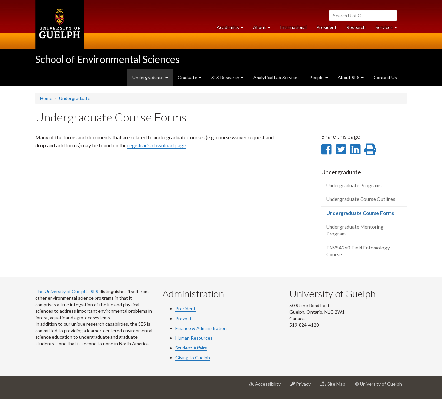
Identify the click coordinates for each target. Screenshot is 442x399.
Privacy (303, 386)
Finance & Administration (201, 328)
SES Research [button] (227, 77)
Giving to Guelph (192, 357)
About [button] (264, 29)
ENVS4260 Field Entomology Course (358, 251)
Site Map (335, 386)
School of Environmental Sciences (107, 59)
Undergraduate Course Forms (366, 214)
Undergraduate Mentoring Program (355, 230)
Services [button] (389, 29)
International (293, 27)
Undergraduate (74, 98)
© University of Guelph (378, 384)
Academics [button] (232, 29)
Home (46, 98)
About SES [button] (351, 77)
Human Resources (194, 338)
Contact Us (385, 77)
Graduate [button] (189, 77)
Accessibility (267, 386)
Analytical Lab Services (276, 77)
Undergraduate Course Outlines (360, 199)
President (327, 27)
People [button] (318, 77)
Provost (183, 318)
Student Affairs (191, 347)
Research (358, 29)
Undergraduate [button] (150, 77)
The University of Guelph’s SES (67, 291)
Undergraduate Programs (354, 185)
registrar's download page (156, 145)
